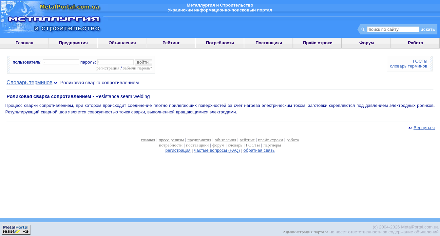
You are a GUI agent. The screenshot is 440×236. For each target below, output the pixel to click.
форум (218, 145)
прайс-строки (270, 139)
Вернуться (421, 127)
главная (148, 139)
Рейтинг (171, 42)
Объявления (122, 42)
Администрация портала (305, 231)
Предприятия (73, 42)
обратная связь (259, 150)
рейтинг (247, 139)
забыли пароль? (137, 68)
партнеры (272, 145)
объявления (225, 139)
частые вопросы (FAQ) (217, 150)
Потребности (220, 42)
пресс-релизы (171, 139)
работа (293, 139)
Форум (366, 42)
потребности (170, 145)
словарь (235, 145)
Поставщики (269, 42)
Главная (24, 42)
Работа (415, 42)
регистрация (107, 68)
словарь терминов (408, 66)
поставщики (197, 145)
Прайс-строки (318, 42)
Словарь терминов (29, 82)
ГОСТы (420, 61)
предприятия (199, 139)
